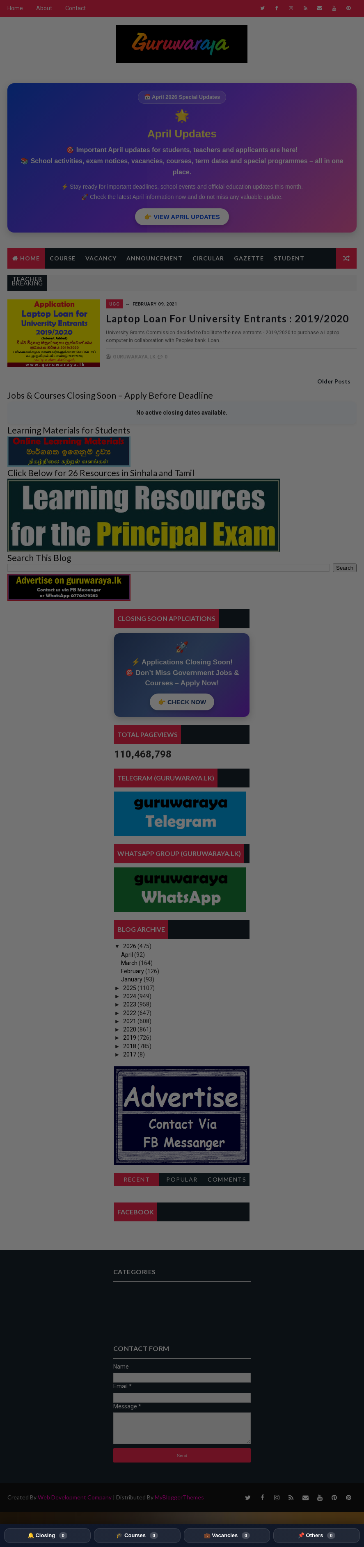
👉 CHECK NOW (182, 701)
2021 (130, 1021)
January (132, 979)
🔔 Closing (47, 1535)
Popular (182, 1179)
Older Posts (333, 381)
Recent (137, 1179)
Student (289, 258)
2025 (130, 988)
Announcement (154, 258)
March (130, 963)
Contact (75, 8)
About (44, 8)
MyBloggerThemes (179, 1497)
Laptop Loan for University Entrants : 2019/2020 (227, 318)
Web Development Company (75, 1497)
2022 (130, 1013)
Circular (208, 258)
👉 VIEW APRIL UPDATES (182, 216)
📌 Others (316, 1535)
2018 (130, 1046)
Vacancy (101, 258)
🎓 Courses (137, 1535)
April (127, 954)
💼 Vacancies (227, 1535)
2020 (130, 1029)
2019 (130, 1037)
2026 (130, 946)
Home (15, 8)
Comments (227, 1179)
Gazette (249, 258)
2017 (130, 1054)
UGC (114, 304)
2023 (130, 1004)
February (133, 971)
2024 (130, 996)
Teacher (27, 278)
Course (63, 258)
